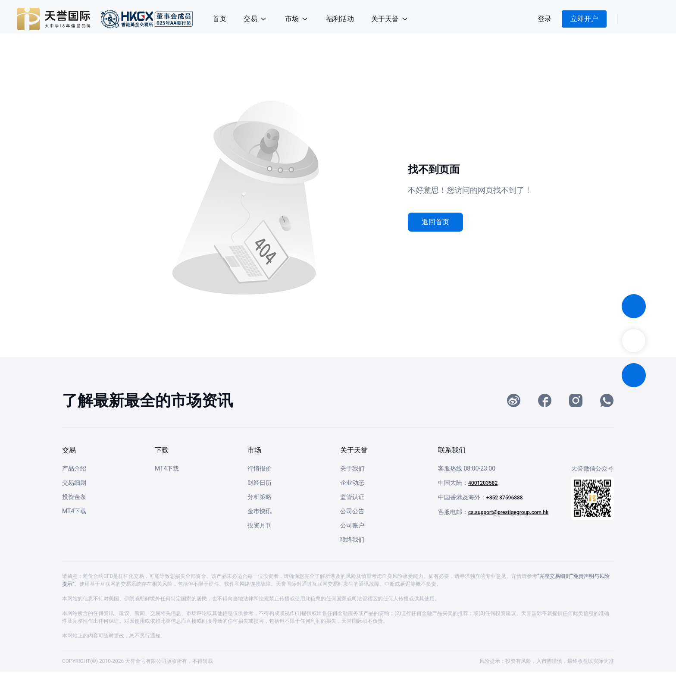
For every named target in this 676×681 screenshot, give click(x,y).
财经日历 (259, 491)
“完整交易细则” (554, 585)
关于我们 (352, 477)
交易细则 (74, 491)
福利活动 (340, 19)
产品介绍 (74, 477)
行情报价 (259, 477)
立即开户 (584, 19)
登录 (544, 19)
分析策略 (259, 505)
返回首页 (435, 222)
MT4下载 (74, 520)
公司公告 (352, 520)
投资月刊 (259, 534)
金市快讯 (259, 520)
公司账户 (352, 534)
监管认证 (352, 505)
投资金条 (74, 505)
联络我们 (352, 548)
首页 (219, 19)
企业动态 (352, 491)
